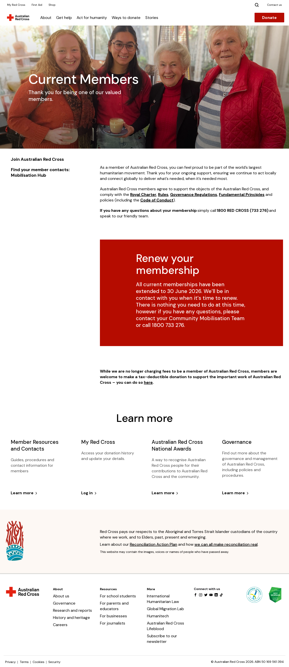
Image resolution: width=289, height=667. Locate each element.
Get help (64, 17)
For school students (118, 596)
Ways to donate (126, 17)
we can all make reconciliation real (226, 544)
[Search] (257, 5)
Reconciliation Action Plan (153, 544)
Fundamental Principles (242, 194)
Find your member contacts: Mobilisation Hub (40, 172)
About (45, 17)
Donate (269, 17)
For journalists (112, 623)
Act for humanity (92, 17)
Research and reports (72, 610)
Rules (163, 194)
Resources (108, 589)
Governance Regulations (193, 194)
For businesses (113, 616)
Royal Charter (143, 194)
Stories (151, 17)
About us (61, 596)
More (151, 589)
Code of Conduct (156, 200)
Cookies (38, 662)
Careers (60, 624)
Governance (64, 603)
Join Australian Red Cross (37, 159)
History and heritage (71, 617)
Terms (24, 662)
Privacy (10, 662)
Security (54, 662)
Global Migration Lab (165, 608)
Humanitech (158, 616)
